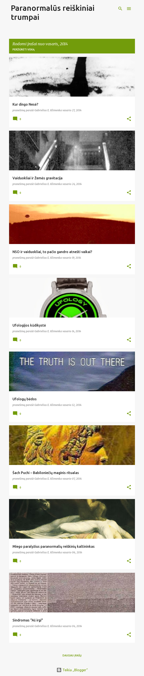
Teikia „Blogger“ (72, 670)
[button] (128, 119)
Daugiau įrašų (72, 655)
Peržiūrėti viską (23, 49)
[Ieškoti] (120, 8)
